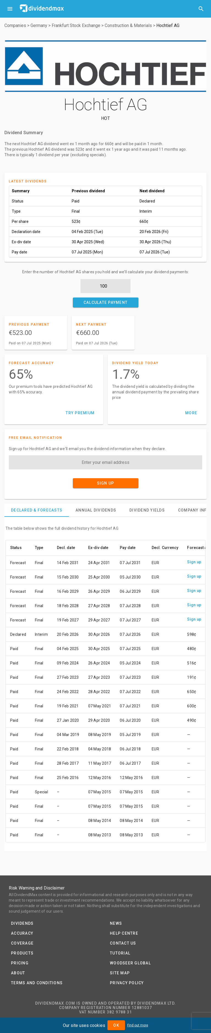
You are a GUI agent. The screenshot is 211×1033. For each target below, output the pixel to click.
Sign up (194, 562)
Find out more (137, 1025)
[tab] (36, 510)
